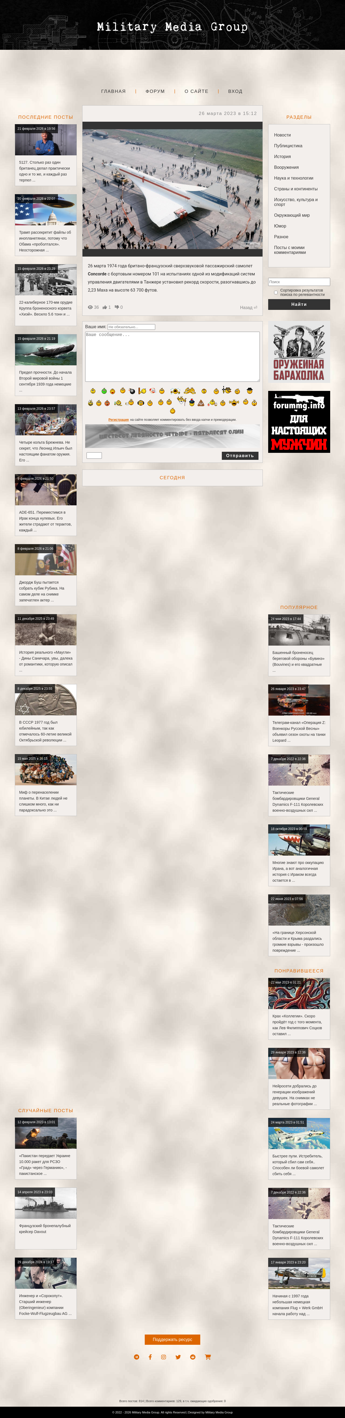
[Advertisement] (172, 67)
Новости (282, 135)
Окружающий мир (292, 215)
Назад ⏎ (248, 307)
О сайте (197, 91)
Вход (235, 91)
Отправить (240, 466)
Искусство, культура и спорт (296, 202)
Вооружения (286, 167)
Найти (299, 304)
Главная (113, 91)
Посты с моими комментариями (290, 250)
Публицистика (288, 145)
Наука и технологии (293, 178)
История (282, 156)
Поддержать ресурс (172, 1339)
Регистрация (119, 430)
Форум (155, 91)
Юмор (280, 226)
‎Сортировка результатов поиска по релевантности (302, 292)
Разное (281, 236)
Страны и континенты (296, 189)
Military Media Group (219, 1412)
